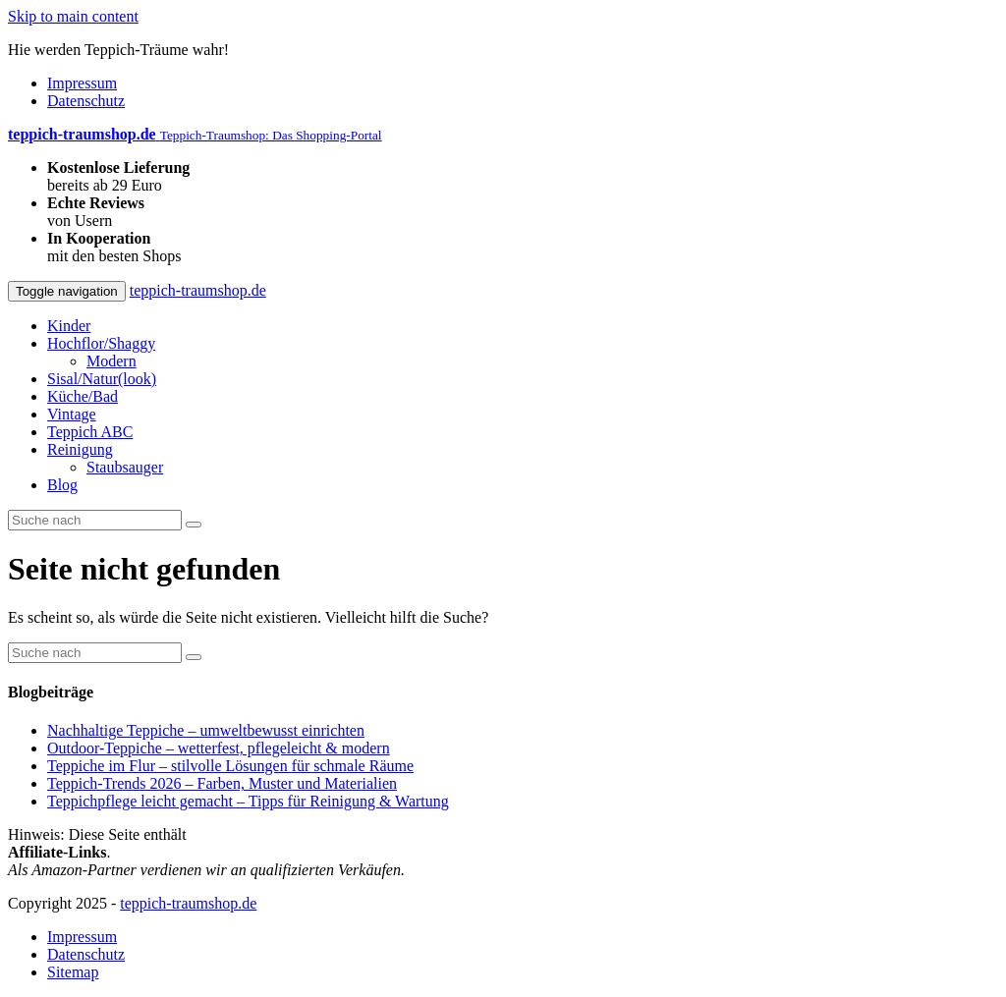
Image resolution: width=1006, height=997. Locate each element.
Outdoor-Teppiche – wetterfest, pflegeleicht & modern (218, 748)
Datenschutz (86, 100)
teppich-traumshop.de (198, 290)
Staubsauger (124, 467)
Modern (111, 361)
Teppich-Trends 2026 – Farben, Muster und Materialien (222, 783)
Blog (62, 484)
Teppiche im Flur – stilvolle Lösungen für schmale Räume (230, 765)
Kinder (68, 325)
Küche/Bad (82, 396)
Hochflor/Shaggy (101, 343)
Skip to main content (73, 16)
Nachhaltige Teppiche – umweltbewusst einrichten (205, 730)
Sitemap (72, 972)
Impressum (82, 83)
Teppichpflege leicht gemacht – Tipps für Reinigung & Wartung (248, 801)
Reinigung (80, 449)
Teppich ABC (90, 431)
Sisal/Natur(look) (101, 378)
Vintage (71, 414)
